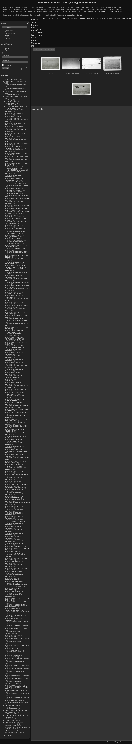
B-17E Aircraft (11, 101)
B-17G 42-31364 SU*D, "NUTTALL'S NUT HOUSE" (14, 147)
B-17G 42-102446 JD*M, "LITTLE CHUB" (14, 393)
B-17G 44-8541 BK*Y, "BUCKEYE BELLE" (13, 682)
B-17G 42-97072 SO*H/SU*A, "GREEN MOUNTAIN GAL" (16, 266)
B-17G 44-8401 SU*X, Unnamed (18, 668)
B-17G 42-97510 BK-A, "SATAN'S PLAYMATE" (14, 338)
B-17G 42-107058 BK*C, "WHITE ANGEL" (14, 440)
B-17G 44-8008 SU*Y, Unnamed (18, 652)
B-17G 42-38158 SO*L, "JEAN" (17, 252)
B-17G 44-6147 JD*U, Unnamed (18, 611)
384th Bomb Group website (111, 11)
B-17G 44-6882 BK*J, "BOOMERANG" (13, 636)
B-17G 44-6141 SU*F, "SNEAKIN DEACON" (13, 609)
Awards (8, 717)
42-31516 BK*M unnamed (16, 170)
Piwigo (116, 742)
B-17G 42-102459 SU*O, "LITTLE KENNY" (14, 400)
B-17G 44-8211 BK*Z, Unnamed (18, 662)
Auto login (6, 65)
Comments (8, 33)
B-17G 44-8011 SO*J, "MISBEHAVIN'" (13, 656)
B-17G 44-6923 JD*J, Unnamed (18, 645)
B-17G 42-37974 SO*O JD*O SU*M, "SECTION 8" (16, 236)
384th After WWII (10, 725)
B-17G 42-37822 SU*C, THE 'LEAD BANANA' (16, 222)
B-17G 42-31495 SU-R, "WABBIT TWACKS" (14, 167)
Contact (7, 38)
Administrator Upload (12, 732)
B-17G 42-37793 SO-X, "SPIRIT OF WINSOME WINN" (17, 212)
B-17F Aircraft (11, 105)
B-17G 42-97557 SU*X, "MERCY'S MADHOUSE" (14, 346)
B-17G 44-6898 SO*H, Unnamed (18, 638)
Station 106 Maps (12, 714)
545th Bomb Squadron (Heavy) (16, 84)
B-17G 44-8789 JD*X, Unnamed (18, 697)
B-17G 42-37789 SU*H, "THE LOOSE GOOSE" (16, 209)
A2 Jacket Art (9, 729)
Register (7, 48)
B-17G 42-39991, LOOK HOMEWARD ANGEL (14, 262)
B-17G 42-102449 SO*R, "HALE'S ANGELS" (14, 396)
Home (34, 20)
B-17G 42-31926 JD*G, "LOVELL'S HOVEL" (14, 179)
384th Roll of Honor (12, 719)
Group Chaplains (11, 709)
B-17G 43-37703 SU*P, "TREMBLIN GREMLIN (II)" (14, 465)
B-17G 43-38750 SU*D (15, 546)
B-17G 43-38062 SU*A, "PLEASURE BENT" (14, 497)
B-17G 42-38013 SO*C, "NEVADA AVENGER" (14, 242)
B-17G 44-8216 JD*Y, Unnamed (18, 665)
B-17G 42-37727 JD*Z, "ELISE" (18, 185)
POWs (8, 707)
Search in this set (46, 49)
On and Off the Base (12, 722)
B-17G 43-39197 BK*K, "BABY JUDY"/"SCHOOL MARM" (16, 585)
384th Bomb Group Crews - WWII (17, 702)
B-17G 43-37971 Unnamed (16, 484)
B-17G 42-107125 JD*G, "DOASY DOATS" (14, 455)
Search (7, 32)
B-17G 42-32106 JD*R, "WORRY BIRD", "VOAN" (14, 182)
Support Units (10, 94)
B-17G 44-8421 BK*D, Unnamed (18, 675)
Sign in (7, 50)
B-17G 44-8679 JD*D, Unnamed (18, 693)
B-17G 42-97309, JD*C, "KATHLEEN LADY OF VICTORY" (16, 319)
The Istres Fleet (11, 724)
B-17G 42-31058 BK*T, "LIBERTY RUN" (14, 117)
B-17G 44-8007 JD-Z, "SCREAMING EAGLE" (13, 649)
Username (5, 55)
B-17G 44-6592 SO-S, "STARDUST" (13, 632)
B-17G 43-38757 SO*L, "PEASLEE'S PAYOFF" (14, 552)
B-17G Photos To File (14, 700)
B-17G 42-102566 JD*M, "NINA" (18, 412)
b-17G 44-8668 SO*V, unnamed (18, 690)
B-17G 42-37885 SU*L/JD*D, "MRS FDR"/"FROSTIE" (16, 232)
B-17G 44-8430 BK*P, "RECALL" (18, 678)
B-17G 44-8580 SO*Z (14, 685)
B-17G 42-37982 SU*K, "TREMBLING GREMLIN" (14, 239)
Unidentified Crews (12, 705)
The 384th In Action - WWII (15, 715)
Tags (6, 30)
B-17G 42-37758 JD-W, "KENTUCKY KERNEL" (14, 189)
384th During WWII (11, 79)
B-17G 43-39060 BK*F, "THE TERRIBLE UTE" (16, 579)
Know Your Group (12, 720)
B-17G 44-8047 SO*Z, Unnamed (18, 658)
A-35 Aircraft (11, 103)
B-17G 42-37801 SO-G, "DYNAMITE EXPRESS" (14, 216)
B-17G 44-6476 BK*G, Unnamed (18, 622)
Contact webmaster (125, 742)
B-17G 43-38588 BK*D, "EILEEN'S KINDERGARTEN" (15, 520)
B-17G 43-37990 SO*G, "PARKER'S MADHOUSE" (14, 487)
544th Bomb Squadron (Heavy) (16, 81)
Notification (8, 37)
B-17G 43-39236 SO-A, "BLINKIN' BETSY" (14, 592)
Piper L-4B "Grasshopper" (15, 106)
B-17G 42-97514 (13, 340)
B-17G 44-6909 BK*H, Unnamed (18, 642)
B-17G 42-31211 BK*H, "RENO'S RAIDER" (14, 127)
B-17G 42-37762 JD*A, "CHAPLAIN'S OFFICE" (14, 192)
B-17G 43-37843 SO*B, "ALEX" (18, 474)
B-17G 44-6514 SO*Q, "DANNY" (18, 628)
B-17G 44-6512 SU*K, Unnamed (18, 625)
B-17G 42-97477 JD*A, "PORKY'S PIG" (14, 334)
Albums (4, 76)
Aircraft (8, 100)
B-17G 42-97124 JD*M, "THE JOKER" (118, 18)
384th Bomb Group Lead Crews (16, 96)
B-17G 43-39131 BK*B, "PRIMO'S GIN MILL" (14, 582)
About (7, 35)
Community (9, 730)
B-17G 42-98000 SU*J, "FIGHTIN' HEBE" (14, 376)
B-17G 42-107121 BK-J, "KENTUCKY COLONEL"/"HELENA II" (17, 451)
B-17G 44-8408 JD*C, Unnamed (18, 672)
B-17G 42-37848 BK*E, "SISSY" (18, 228)
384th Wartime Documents (14, 727)
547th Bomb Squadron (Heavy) (16, 91)
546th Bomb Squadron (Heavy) (16, 88)
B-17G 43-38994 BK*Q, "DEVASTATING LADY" (14, 572)
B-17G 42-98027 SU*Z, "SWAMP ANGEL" (14, 380)
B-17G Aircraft (11, 108)
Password (5, 60)
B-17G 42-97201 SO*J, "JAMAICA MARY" (14, 293)
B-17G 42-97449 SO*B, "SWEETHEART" (14, 331)
